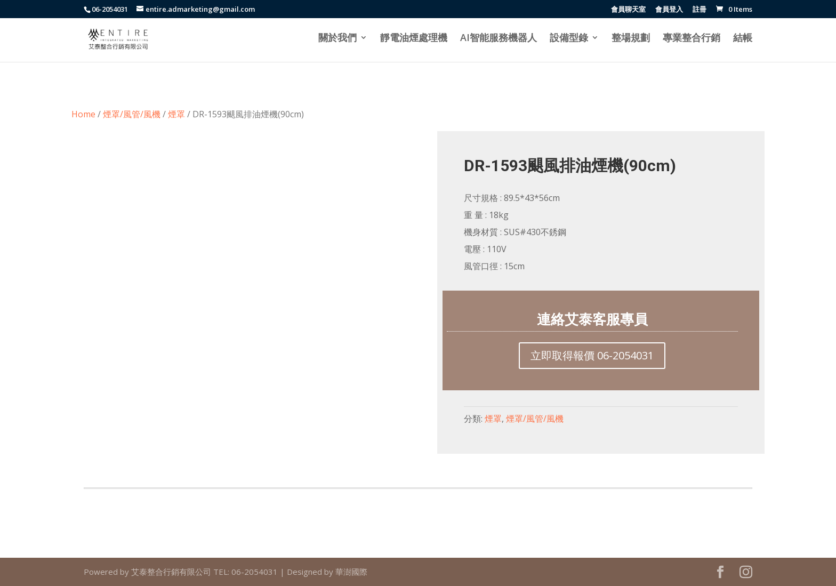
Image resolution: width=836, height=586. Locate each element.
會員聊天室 (628, 10)
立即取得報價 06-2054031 (592, 355)
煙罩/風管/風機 (131, 114)
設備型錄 (569, 39)
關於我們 (337, 39)
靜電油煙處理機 (413, 39)
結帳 (742, 39)
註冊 (699, 10)
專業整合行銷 (691, 39)
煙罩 (176, 114)
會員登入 (669, 10)
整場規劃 (631, 39)
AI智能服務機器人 (498, 39)
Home (83, 114)
